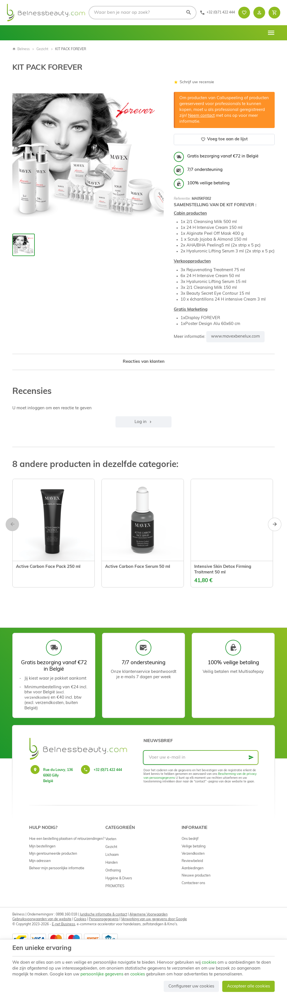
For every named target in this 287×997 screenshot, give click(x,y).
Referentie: (182, 199)
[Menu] (271, 32)
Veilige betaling (193, 846)
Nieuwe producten (196, 875)
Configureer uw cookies (191, 986)
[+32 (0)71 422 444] (217, 12)
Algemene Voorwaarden (148, 914)
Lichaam (112, 855)
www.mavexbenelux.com (235, 336)
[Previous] (12, 524)
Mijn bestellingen (42, 846)
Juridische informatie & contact (103, 914)
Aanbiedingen (192, 868)
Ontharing (113, 870)
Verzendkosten (193, 854)
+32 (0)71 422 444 (108, 770)
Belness (21, 49)
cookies (209, 963)
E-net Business (63, 924)
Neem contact (201, 116)
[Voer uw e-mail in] (201, 757)
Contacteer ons (193, 883)
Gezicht (42, 49)
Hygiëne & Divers (118, 878)
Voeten (110, 839)
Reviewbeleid (192, 861)
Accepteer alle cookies (248, 986)
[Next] (274, 524)
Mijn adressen (40, 861)
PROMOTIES (114, 886)
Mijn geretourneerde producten (53, 854)
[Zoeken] (188, 12)
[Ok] (251, 757)
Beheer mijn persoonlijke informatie (56, 868)
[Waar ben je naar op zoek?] (142, 12)
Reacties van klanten (144, 362)
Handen (111, 862)
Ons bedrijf (190, 839)
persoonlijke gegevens (101, 974)
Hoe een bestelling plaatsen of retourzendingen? (66, 839)
